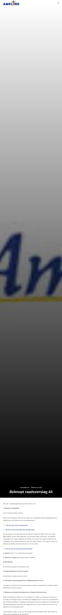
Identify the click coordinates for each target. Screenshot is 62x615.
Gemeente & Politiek (36, 487)
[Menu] (58, 3)
